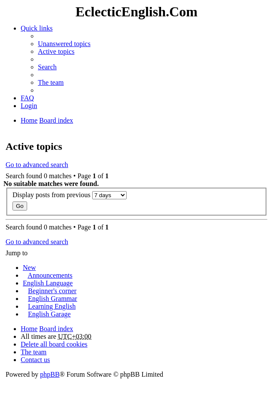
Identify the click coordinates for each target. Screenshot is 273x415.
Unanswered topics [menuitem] (64, 43)
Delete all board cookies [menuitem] (54, 344)
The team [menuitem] (51, 82)
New (29, 267)
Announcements (50, 275)
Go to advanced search (37, 164)
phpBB (49, 374)
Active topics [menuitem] (56, 51)
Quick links (37, 28)
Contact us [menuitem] (35, 359)
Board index (56, 328)
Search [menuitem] (47, 67)
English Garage (49, 314)
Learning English (52, 306)
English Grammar (52, 298)
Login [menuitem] (29, 105)
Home (29, 328)
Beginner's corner (52, 290)
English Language (48, 283)
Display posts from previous (69, 195)
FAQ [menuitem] (27, 98)
